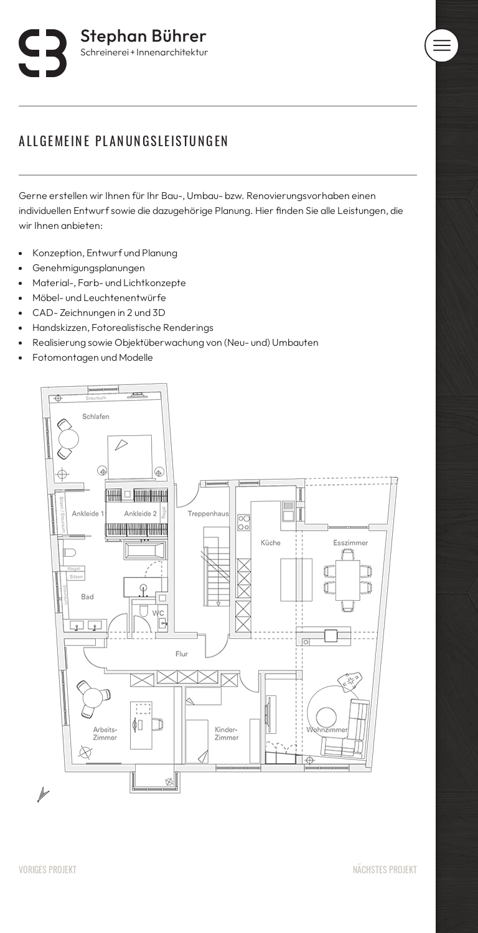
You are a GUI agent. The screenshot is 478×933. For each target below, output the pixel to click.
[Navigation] (441, 45)
